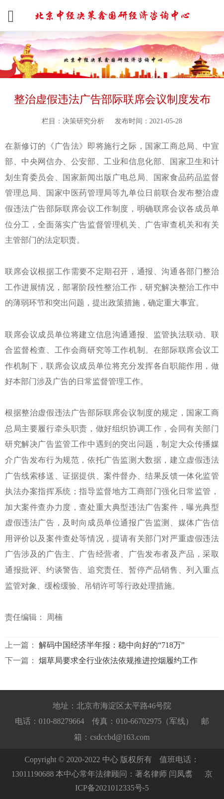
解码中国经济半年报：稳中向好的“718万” (112, 645)
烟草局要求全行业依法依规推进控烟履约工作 (118, 660)
